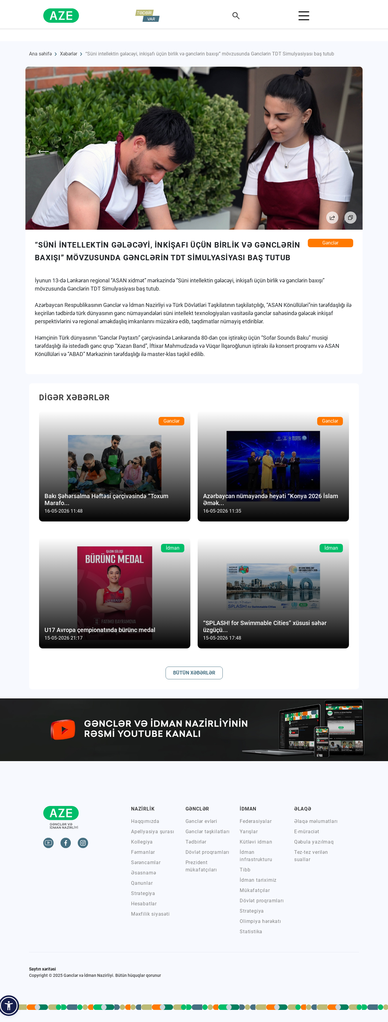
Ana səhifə (40, 54)
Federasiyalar (255, 821)
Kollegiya (142, 842)
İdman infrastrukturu (256, 855)
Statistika (251, 931)
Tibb (245, 870)
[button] (9, 1005)
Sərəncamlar (146, 862)
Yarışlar (249, 831)
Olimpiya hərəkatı (260, 921)
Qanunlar (142, 883)
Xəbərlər (68, 54)
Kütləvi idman (256, 842)
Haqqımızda (145, 821)
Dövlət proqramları (207, 852)
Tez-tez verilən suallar (311, 855)
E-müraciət (306, 831)
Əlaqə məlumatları (316, 821)
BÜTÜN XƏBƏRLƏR (194, 673)
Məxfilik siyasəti (150, 914)
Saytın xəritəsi (42, 969)
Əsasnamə (143, 873)
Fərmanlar (143, 852)
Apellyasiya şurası (152, 831)
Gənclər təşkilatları (208, 831)
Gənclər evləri (201, 821)
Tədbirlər (196, 842)
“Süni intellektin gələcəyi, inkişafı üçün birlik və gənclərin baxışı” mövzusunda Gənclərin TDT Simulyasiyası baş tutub (209, 54)
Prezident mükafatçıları (201, 866)
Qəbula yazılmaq (314, 842)
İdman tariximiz (258, 880)
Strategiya (143, 893)
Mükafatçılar (255, 890)
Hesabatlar (144, 904)
